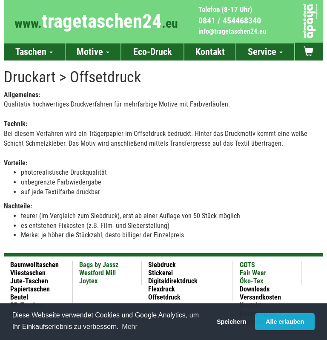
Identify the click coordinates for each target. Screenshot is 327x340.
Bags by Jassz (98, 265)
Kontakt (210, 51)
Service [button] (265, 51)
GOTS (247, 265)
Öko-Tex (251, 281)
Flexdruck (161, 289)
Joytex (88, 281)
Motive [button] (93, 51)
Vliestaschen (28, 273)
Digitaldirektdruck (173, 281)
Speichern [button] (232, 321)
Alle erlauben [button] (285, 321)
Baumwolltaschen (34, 265)
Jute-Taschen (29, 281)
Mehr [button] (129, 326)
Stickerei (160, 273)
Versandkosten (260, 297)
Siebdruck (162, 265)
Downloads (255, 289)
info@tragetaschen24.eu (232, 31)
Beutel (19, 297)
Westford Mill (97, 273)
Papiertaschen (30, 289)
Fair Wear (253, 273)
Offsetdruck (164, 297)
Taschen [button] (34, 51)
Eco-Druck (152, 51)
